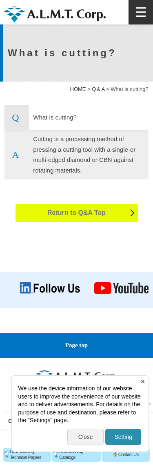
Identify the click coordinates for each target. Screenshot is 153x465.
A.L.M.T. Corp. (55, 15)
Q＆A (98, 89)
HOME (78, 89)
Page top (76, 345)
